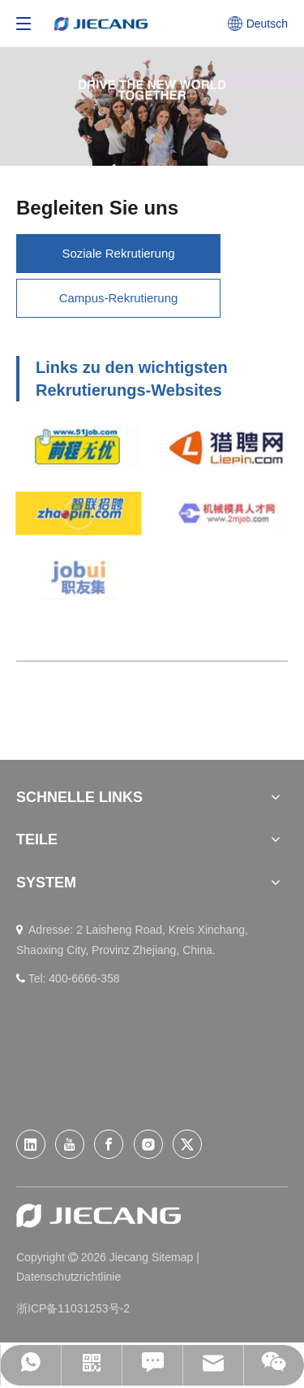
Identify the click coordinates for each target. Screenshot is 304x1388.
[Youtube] (69, 1144)
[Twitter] (187, 1144)
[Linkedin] (30, 1144)
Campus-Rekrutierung (118, 298)
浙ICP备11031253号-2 (73, 1308)
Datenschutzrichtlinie (68, 1276)
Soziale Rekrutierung (118, 253)
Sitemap (174, 1257)
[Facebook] (108, 1144)
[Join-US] (152, 106)
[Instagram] (148, 1144)
